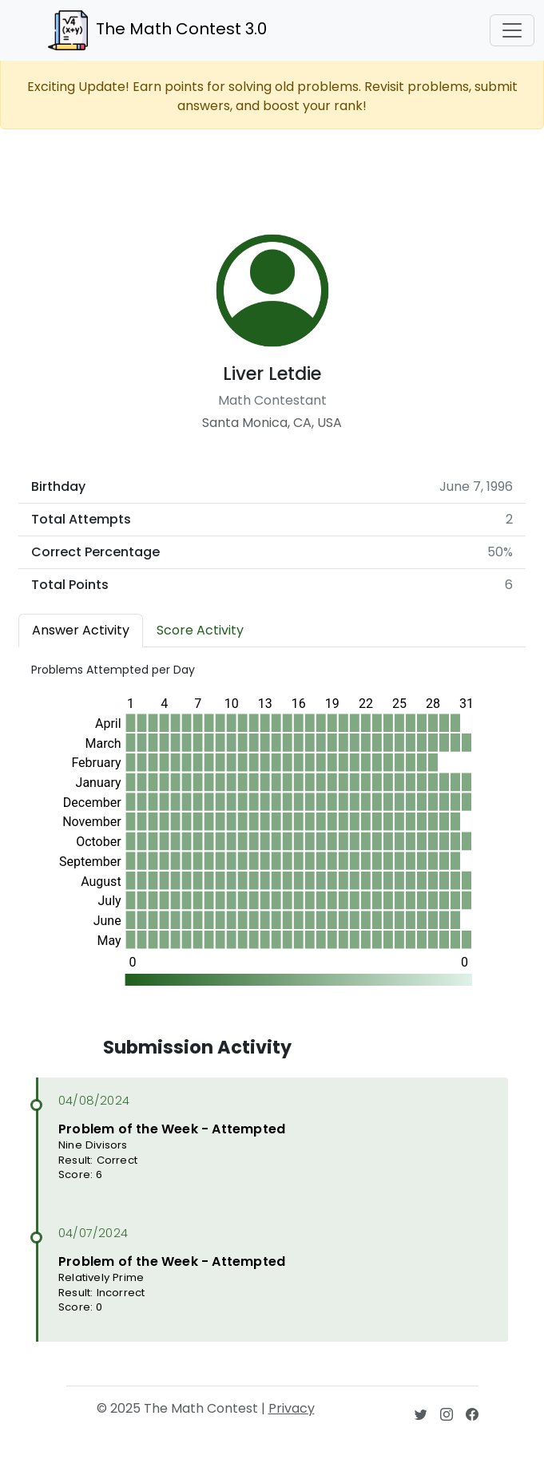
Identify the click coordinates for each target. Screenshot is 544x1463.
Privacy (291, 1408)
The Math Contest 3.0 (157, 30)
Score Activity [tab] (200, 630)
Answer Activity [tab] (80, 630)
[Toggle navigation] (512, 30)
